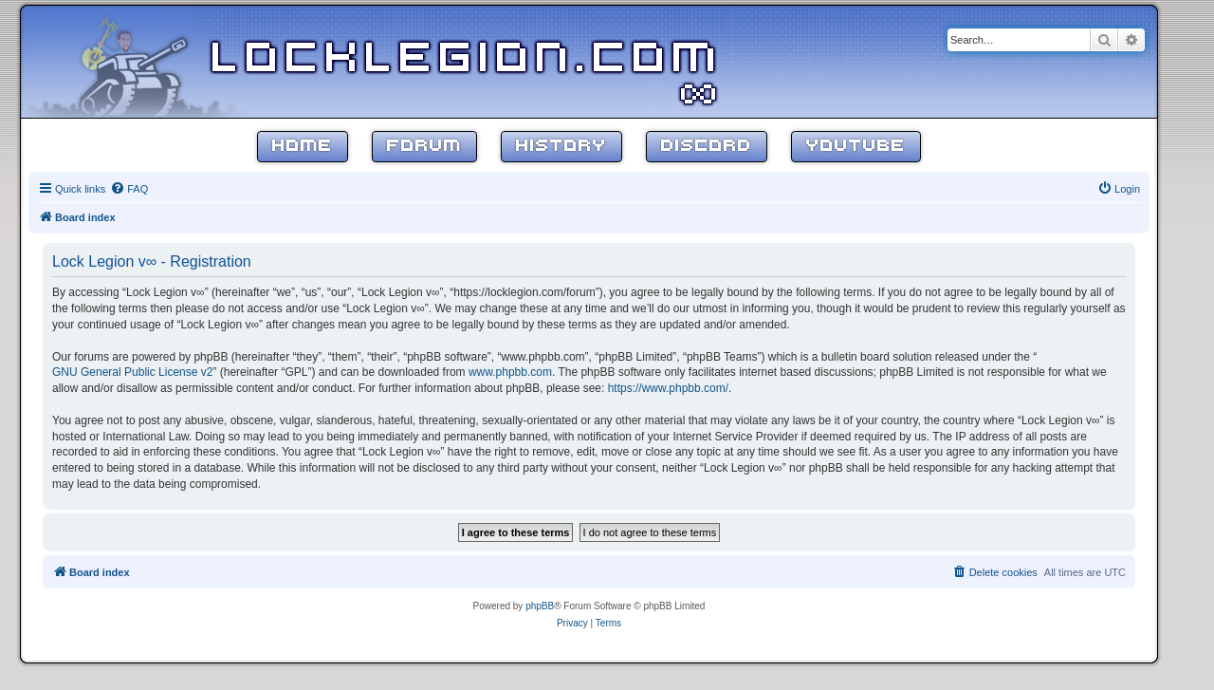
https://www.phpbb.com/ (668, 388)
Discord (706, 147)
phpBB (539, 606)
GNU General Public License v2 (132, 372)
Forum (424, 147)
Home (302, 147)
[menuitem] (129, 188)
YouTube (856, 147)
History (561, 147)
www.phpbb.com (510, 372)
